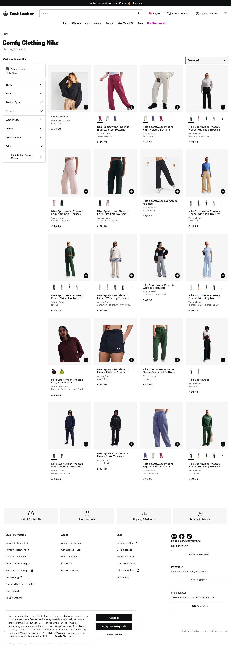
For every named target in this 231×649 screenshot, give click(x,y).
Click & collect (124, 549)
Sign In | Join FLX (207, 13)
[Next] (224, 3)
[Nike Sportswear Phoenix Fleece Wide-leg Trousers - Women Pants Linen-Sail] (199, 119)
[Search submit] (138, 13)
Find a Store (11, 73)
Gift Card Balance (128, 570)
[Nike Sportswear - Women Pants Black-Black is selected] (191, 371)
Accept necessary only (114, 626)
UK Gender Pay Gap (17, 563)
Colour (24, 128)
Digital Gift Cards (126, 563)
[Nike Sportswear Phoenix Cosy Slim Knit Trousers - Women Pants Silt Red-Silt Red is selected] (54, 203)
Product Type (24, 102)
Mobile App (123, 577)
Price (24, 146)
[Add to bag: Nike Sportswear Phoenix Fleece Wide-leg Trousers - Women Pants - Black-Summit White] (223, 107)
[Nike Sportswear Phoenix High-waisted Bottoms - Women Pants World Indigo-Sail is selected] (145, 456)
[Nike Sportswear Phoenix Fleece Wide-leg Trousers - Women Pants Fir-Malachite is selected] (191, 456)
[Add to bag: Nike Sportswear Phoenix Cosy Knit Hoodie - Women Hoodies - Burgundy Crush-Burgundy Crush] (86, 360)
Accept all (114, 617)
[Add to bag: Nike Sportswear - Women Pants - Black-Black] (223, 360)
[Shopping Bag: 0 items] (225, 13)
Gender (24, 111)
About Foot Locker (71, 542)
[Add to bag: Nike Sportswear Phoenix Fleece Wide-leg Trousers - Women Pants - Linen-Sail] (223, 191)
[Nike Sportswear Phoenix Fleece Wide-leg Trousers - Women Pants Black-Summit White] (206, 203)
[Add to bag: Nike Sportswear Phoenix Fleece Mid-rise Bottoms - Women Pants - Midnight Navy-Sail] (86, 444)
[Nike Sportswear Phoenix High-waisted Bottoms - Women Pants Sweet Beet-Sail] (161, 119)
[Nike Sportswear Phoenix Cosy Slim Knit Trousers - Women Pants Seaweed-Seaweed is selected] (100, 203)
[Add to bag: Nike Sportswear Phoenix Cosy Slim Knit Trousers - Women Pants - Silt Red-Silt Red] (86, 191)
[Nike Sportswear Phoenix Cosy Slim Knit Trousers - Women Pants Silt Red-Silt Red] (107, 203)
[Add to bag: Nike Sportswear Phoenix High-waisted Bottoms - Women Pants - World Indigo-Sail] (177, 444)
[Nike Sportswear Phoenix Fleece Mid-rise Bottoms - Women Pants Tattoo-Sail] (62, 456)
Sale (140, 23)
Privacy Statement (17, 549)
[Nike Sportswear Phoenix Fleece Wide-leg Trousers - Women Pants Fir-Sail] (206, 119)
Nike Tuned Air (126, 23)
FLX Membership (156, 23)
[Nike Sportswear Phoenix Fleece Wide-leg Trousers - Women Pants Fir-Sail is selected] (54, 287)
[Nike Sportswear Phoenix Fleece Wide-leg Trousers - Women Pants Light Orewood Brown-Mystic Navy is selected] (100, 287)
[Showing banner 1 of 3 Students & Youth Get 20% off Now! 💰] (115, 3)
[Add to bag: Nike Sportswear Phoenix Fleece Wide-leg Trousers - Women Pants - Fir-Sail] (86, 275)
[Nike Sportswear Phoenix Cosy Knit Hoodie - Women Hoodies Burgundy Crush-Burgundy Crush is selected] (54, 371)
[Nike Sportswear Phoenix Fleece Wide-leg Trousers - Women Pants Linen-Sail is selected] (191, 203)
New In (97, 23)
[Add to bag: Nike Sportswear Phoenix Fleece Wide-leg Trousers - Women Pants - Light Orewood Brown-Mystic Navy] (131, 275)
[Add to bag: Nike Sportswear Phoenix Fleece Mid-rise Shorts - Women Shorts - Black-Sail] (131, 360)
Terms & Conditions (15, 556)
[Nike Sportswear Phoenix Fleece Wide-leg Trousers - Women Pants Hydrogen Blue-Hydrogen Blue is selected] (191, 287)
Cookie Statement (16, 542)
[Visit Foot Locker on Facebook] (182, 536)
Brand (24, 84)
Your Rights (12, 590)
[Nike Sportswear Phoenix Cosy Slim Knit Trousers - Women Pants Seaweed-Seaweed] (62, 203)
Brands (109, 23)
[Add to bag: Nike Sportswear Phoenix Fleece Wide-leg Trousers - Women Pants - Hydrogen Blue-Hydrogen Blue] (223, 275)
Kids (87, 23)
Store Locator (125, 556)
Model (24, 93)
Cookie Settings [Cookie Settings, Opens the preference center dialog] (114, 634)
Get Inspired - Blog (71, 549)
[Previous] (7, 3)
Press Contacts (69, 556)
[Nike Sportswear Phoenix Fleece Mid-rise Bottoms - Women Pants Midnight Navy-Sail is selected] (54, 456)
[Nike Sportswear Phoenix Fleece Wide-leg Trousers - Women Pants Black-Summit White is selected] (191, 119)
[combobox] (91, 13)
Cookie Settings (13, 597)
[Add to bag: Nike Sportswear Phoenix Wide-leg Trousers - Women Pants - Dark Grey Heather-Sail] (177, 275)
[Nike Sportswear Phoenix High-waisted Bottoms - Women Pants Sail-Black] (107, 119)
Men (65, 23)
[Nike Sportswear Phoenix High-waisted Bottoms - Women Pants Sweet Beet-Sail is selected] (100, 119)
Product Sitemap (70, 570)
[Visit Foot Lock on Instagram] (174, 536)
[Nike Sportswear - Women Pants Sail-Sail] (199, 371)
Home (5, 33)
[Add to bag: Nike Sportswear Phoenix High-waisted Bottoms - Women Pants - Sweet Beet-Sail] (131, 107)
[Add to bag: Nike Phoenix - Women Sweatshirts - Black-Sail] (86, 107)
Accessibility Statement (19, 584)
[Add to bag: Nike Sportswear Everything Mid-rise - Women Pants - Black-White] (177, 191)
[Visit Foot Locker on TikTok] (189, 536)
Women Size (24, 119)
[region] (70, 627)
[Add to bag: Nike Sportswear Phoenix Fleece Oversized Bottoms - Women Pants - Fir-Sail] (177, 360)
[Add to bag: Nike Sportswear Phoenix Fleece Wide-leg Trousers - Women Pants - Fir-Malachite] (223, 444)
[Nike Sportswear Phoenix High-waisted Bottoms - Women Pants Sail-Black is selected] (145, 119)
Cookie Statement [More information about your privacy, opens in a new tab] (64, 636)
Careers (66, 563)
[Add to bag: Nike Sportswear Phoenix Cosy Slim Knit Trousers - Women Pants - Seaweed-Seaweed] (131, 191)
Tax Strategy (13, 577)
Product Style (24, 137)
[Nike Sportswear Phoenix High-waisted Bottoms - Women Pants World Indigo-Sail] (115, 119)
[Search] (91, 13)
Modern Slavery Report (19, 570)
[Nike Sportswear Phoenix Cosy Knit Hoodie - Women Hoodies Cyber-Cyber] (62, 371)
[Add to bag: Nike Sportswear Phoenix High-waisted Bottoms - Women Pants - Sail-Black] (177, 107)
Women (76, 23)
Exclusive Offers (127, 542)
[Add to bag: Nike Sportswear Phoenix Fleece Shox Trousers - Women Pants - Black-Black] (131, 444)
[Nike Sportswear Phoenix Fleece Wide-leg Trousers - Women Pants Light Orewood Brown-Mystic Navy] (214, 119)
